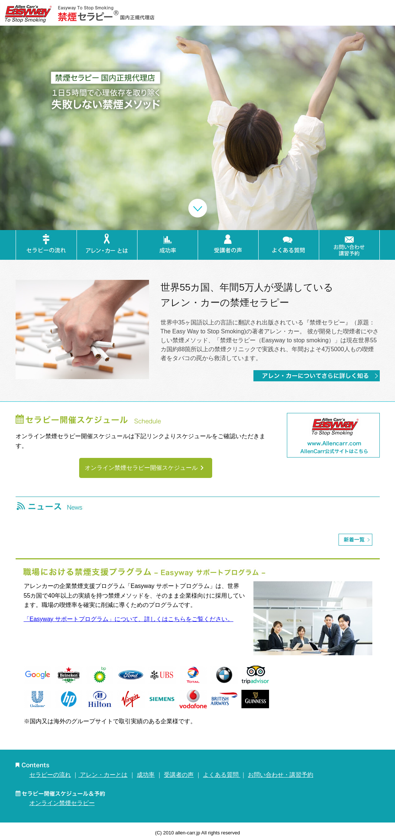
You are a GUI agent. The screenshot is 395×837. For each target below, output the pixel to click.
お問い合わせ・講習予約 (280, 775)
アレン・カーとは (102, 775)
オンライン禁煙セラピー (62, 803)
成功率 (146, 775)
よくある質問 (221, 775)
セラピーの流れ (50, 775)
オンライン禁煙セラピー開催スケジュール (146, 468)
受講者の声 (179, 775)
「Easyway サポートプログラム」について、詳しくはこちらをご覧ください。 (128, 619)
